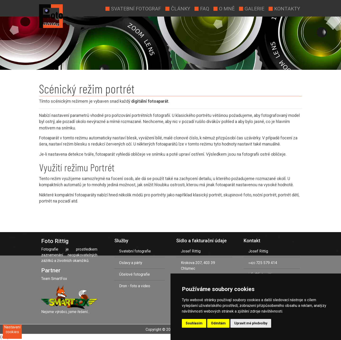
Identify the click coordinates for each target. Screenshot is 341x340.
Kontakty (284, 8)
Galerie (251, 8)
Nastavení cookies (12, 329)
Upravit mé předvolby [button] (250, 323)
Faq (201, 8)
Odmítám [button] (218, 323)
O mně (224, 8)
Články (177, 8)
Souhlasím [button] (194, 323)
